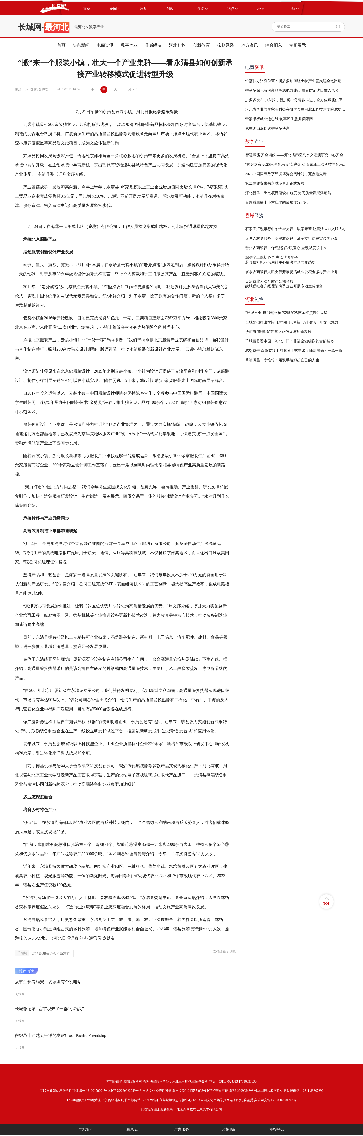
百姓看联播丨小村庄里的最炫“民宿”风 (276, 202)
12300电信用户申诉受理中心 (87, 1100)
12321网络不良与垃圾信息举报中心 (166, 1100)
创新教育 (201, 45)
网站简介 (86, 1129)
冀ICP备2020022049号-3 (124, 1090)
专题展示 (297, 45)
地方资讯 (249, 45)
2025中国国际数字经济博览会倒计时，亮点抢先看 (286, 174)
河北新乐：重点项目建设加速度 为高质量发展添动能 (288, 193)
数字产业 (96, 27)
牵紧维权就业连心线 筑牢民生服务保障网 (279, 119)
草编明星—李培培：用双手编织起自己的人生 (282, 360)
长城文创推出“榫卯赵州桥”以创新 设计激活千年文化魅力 (291, 322)
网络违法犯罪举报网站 (124, 1100)
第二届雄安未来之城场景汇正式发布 (274, 183)
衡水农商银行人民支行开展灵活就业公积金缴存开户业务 (291, 272)
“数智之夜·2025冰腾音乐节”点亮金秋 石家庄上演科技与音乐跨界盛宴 (296, 164)
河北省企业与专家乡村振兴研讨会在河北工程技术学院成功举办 (296, 109)
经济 (254, 215)
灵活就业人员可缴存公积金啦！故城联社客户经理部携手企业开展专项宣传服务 (284, 283)
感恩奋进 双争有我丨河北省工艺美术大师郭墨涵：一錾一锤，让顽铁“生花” (296, 351)
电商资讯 (105, 45)
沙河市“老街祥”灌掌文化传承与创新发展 (278, 332)
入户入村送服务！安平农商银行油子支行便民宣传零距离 (291, 238)
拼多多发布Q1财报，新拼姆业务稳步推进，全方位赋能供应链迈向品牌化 (296, 100)
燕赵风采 (225, 45)
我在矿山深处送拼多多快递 (267, 128)
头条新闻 (81, 45)
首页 (61, 45)
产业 (254, 141)
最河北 (79, 27)
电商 (254, 67)
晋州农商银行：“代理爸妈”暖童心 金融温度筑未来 (286, 248)
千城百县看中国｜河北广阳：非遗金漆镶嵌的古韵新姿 (289, 341)
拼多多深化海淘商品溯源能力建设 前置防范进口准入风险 (292, 90)
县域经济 (153, 45)
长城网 (30, 27)
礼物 (254, 299)
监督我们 (229, 1129)
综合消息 (273, 45)
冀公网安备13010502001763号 (275, 1100)
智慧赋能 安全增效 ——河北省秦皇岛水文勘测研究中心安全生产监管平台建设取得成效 (296, 155)
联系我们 (133, 1129)
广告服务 (181, 1129)
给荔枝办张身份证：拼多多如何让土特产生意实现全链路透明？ (296, 81)
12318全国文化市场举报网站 (212, 1100)
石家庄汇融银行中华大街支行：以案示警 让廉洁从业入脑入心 (295, 229)
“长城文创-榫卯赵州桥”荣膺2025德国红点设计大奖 (286, 313)
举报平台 (276, 1129)
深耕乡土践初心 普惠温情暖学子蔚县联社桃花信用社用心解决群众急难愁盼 (280, 259)
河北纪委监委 (243, 1100)
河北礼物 (177, 45)
